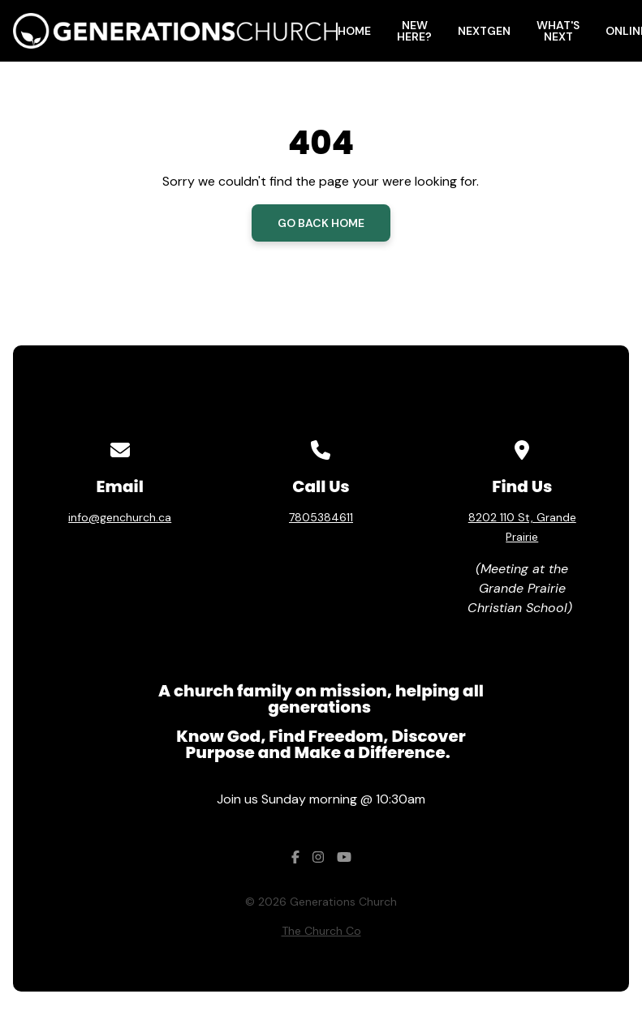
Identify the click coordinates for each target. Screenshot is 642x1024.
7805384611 (321, 517)
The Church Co (321, 930)
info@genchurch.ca (119, 517)
